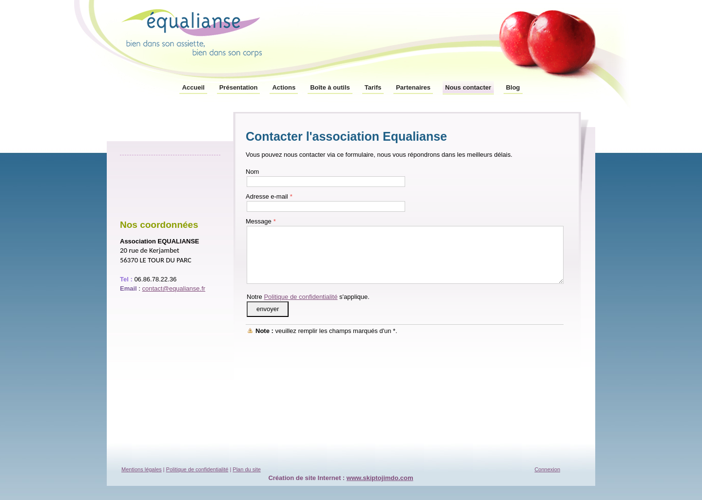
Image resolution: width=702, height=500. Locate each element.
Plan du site (246, 469)
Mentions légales (141, 469)
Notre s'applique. (308, 296)
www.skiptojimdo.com (380, 477)
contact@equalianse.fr (174, 288)
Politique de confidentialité (300, 296)
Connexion (547, 469)
